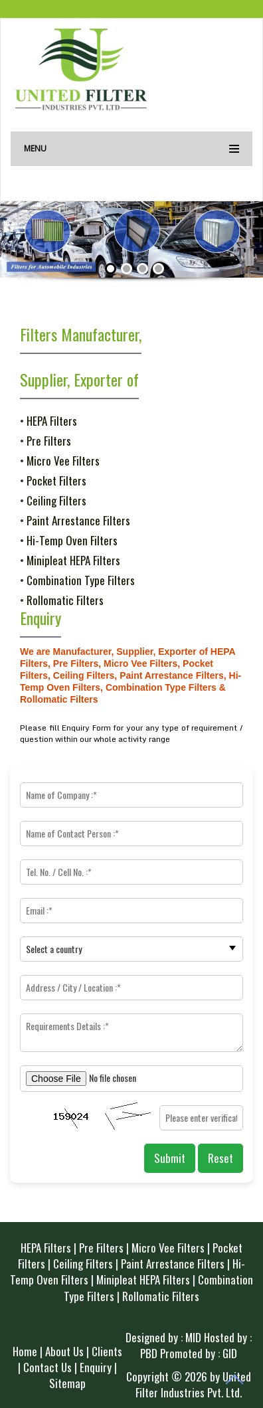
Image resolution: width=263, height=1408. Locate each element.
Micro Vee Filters (63, 460)
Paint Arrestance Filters (78, 520)
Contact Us (47, 1367)
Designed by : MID (163, 1337)
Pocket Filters (56, 480)
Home (25, 1351)
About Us (64, 1351)
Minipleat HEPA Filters (73, 560)
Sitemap (67, 1383)
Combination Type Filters (81, 580)
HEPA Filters (52, 420)
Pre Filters (49, 440)
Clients (107, 1351)
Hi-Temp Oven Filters (72, 540)
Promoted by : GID (198, 1353)
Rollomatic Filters (65, 600)
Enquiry (96, 1367)
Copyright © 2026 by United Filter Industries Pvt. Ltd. (188, 1384)
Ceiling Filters (56, 500)
